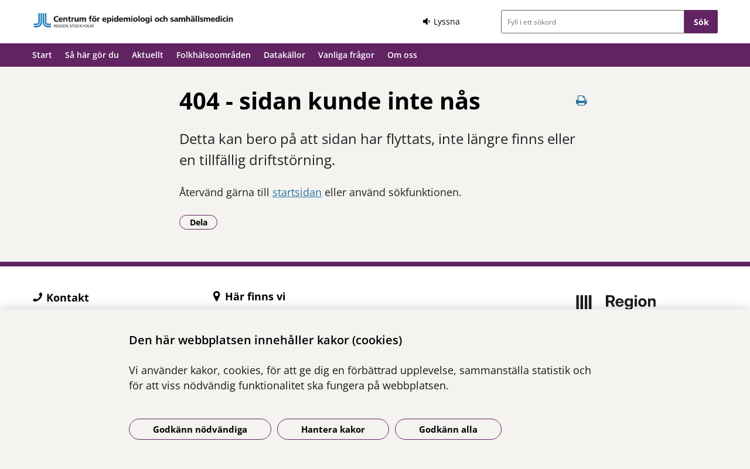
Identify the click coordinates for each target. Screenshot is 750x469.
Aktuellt (147, 54)
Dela (204, 222)
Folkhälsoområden (213, 54)
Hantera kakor (333, 429)
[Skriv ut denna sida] (581, 100)
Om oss (402, 54)
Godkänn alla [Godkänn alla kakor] (448, 429)
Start (42, 54)
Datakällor (284, 54)
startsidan (297, 192)
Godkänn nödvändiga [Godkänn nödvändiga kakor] (200, 429)
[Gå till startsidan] (133, 20)
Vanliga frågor (346, 54)
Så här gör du (92, 54)
